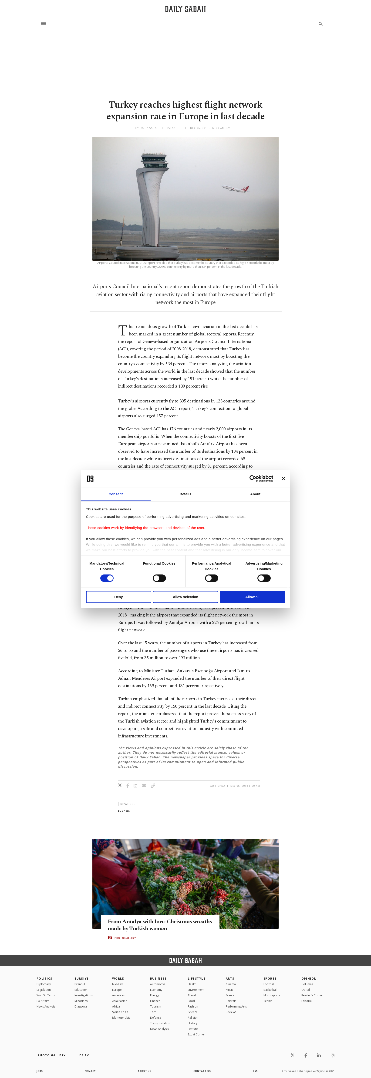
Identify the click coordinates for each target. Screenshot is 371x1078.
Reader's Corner (312, 995)
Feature (193, 1029)
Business (158, 979)
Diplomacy (44, 984)
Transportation (160, 1023)
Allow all (252, 597)
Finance (155, 1001)
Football (268, 984)
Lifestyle (196, 979)
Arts (230, 979)
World (118, 979)
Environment (196, 990)
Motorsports (271, 995)
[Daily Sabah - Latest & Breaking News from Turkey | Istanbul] (185, 9)
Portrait (231, 1001)
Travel (192, 995)
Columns (307, 984)
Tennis (267, 1001)
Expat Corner (196, 1034)
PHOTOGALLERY (125, 938)
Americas (118, 995)
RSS (255, 1071)
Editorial (306, 1001)
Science (193, 1012)
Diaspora (80, 1006)
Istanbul (79, 984)
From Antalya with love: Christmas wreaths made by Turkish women (151, 925)
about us (144, 1071)
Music (229, 990)
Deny (118, 597)
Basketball (270, 990)
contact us (202, 1071)
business (124, 810)
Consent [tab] (116, 494)
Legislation (44, 990)
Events (230, 995)
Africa (116, 1006)
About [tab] (255, 494)
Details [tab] (185, 494)
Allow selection (185, 597)
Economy (156, 990)
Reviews (231, 1012)
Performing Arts (236, 1006)
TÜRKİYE (81, 979)
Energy (154, 995)
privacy (90, 1071)
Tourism (155, 1006)
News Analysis (46, 1006)
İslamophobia (121, 1018)
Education (81, 990)
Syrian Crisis (120, 1012)
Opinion (309, 979)
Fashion (193, 1006)
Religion (193, 1018)
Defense (155, 1018)
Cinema (231, 984)
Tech (153, 1012)
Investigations (83, 995)
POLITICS (44, 979)
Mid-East (117, 984)
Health (192, 984)
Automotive (157, 984)
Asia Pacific (119, 1001)
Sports (270, 979)
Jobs (40, 1071)
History (192, 1023)
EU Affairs (43, 1001)
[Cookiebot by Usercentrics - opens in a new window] (253, 478)
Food (191, 1001)
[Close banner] (283, 478)
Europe (117, 990)
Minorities (81, 1001)
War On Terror (46, 995)
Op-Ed (305, 990)
